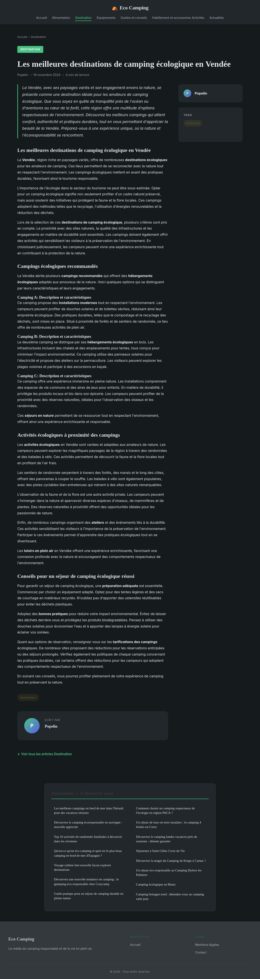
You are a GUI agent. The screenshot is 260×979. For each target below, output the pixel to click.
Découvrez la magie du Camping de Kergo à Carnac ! (171, 860)
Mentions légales (207, 944)
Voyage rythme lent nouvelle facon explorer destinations (82, 867)
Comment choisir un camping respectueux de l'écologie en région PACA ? (165, 810)
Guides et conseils (134, 17)
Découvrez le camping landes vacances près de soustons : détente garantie (166, 839)
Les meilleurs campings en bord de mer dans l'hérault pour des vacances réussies (88, 810)
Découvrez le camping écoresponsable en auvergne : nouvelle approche (88, 824)
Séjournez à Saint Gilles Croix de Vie (160, 851)
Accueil (41, 17)
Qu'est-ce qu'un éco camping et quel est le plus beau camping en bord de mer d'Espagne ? (88, 853)
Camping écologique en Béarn (155, 884)
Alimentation (61, 17)
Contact (200, 952)
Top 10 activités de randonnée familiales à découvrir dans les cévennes (88, 839)
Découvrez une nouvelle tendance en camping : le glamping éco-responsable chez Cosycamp (86, 881)
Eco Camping (130, 7)
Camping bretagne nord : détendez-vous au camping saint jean (170, 896)
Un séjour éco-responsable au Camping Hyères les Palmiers (169, 872)
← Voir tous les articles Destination (44, 754)
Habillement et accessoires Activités (178, 17)
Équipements (106, 17)
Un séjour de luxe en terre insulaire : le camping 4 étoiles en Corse (168, 824)
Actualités (216, 17)
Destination (83, 17)
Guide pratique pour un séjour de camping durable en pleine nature (88, 896)
